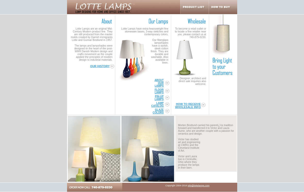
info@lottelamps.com (198, 185)
